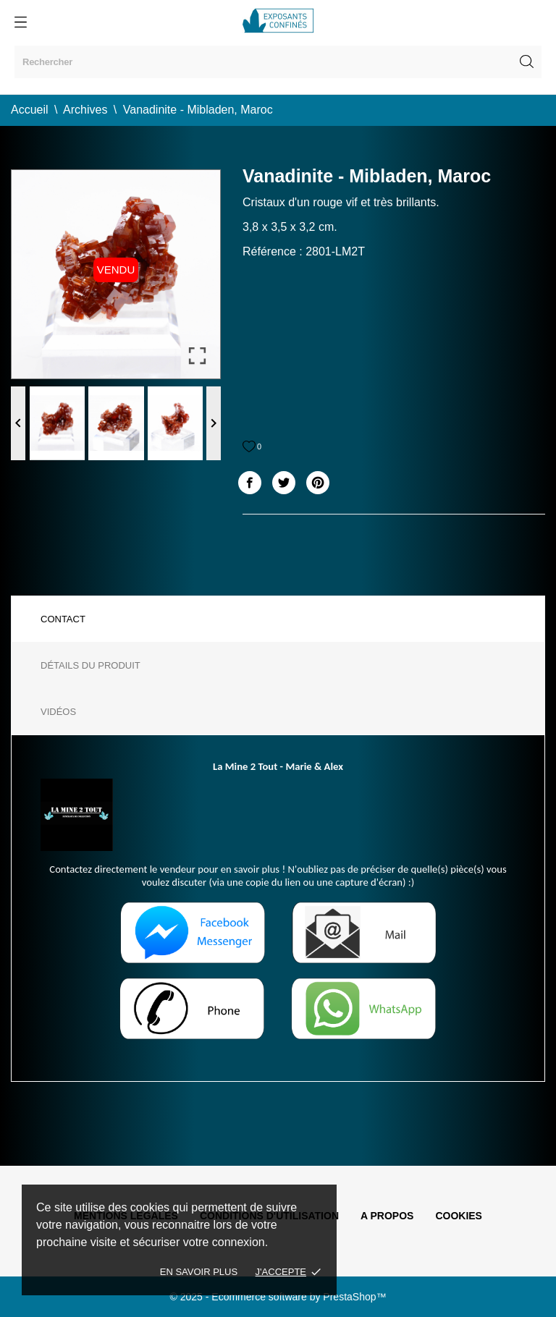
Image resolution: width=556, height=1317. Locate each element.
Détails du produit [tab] (90, 665)
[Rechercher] (278, 62)
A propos (387, 1215)
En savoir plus (198, 1271)
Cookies (458, 1215)
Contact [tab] (63, 619)
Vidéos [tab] (58, 711)
